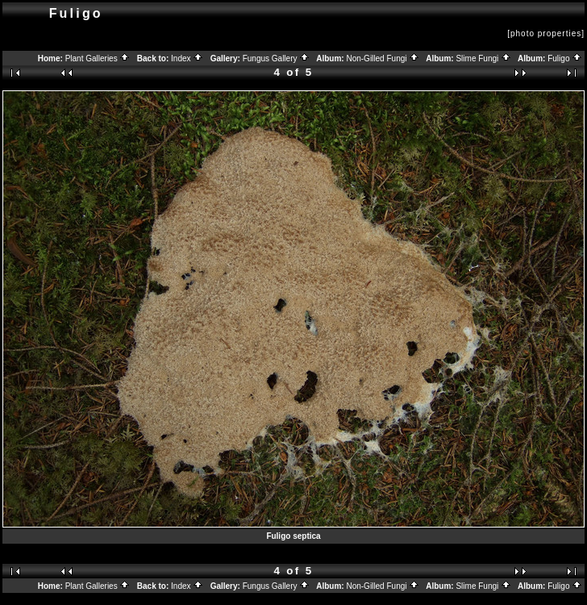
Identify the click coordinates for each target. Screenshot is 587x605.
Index (187, 58)
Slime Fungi (483, 58)
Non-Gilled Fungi (382, 58)
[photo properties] (546, 33)
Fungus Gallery (276, 58)
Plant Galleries (98, 58)
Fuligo (564, 58)
